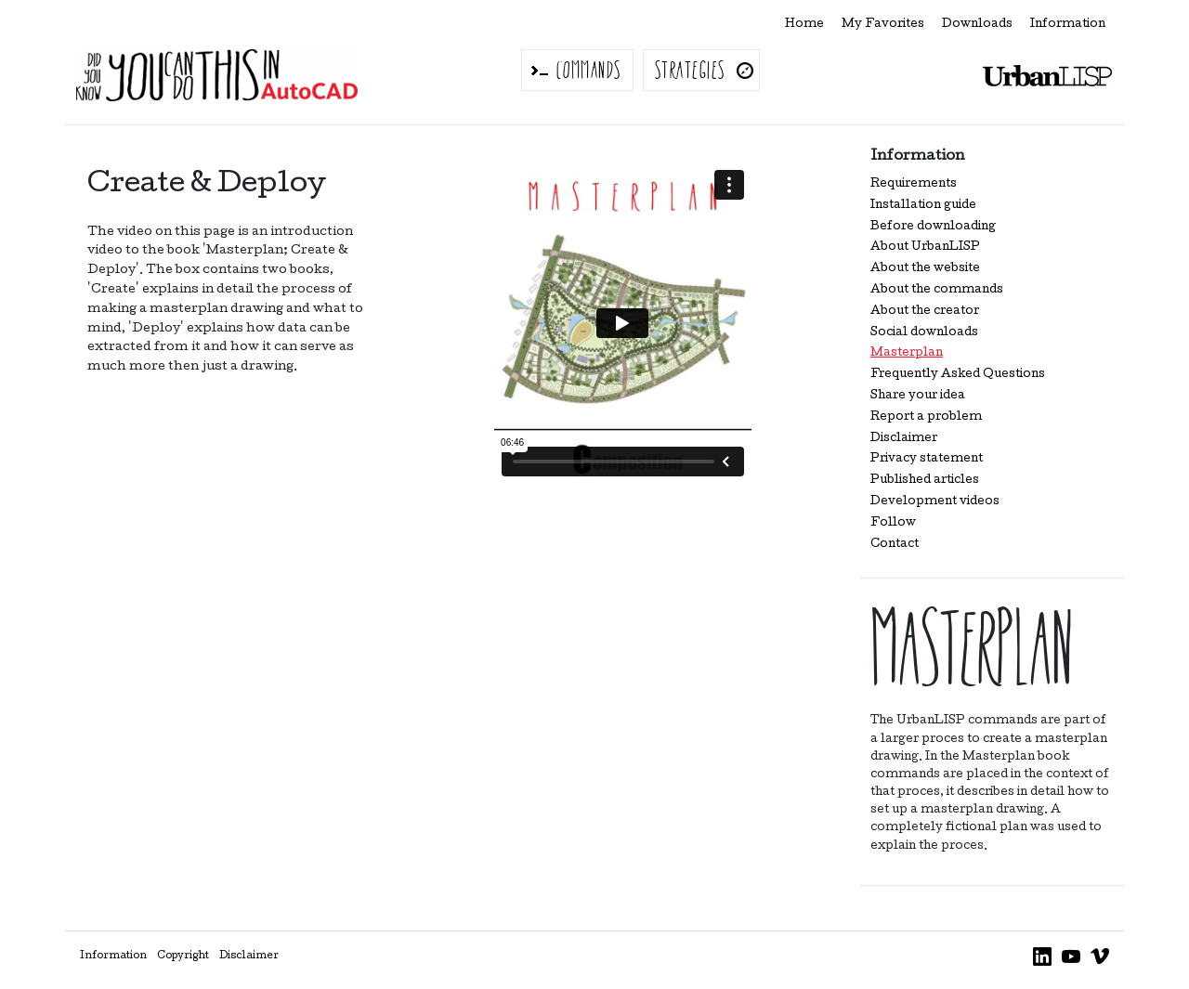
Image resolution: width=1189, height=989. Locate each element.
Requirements (913, 184)
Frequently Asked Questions (957, 375)
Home (804, 25)
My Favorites (883, 25)
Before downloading (933, 227)
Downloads (977, 25)
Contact (894, 545)
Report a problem (926, 417)
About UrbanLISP (925, 247)
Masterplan (906, 353)
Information (1067, 25)
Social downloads (924, 333)
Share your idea (917, 396)
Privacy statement (926, 459)
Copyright (183, 956)
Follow (893, 523)
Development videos (935, 502)
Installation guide (923, 206)
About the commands (936, 290)
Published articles (924, 481)
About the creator (924, 312)
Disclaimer (903, 439)
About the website (925, 269)
